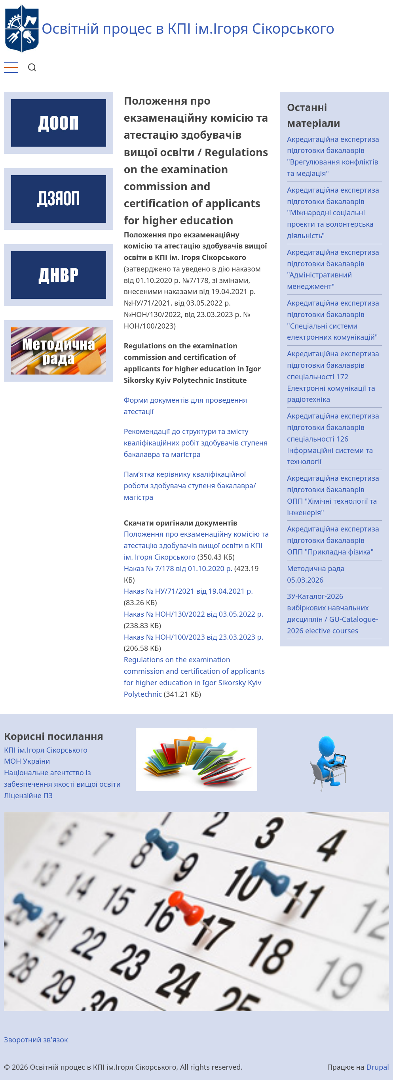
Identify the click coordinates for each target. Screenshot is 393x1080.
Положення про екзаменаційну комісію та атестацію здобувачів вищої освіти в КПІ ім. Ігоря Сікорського (196, 545)
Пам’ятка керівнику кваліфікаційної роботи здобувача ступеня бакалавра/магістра (190, 485)
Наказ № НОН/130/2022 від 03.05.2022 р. (194, 614)
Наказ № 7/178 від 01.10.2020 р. (178, 568)
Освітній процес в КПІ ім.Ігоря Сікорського (188, 28)
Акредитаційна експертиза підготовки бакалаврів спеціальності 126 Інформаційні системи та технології (333, 438)
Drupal (377, 1067)
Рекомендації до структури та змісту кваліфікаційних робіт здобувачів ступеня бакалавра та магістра (196, 442)
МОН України (27, 761)
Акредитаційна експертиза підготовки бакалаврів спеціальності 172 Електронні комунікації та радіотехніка (333, 376)
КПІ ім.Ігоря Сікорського (45, 750)
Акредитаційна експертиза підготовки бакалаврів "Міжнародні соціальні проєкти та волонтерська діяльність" (333, 212)
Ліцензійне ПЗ (28, 795)
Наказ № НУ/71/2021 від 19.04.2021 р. (188, 591)
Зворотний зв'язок (36, 1039)
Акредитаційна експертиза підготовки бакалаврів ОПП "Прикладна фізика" (333, 540)
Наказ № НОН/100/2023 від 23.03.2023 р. (194, 637)
